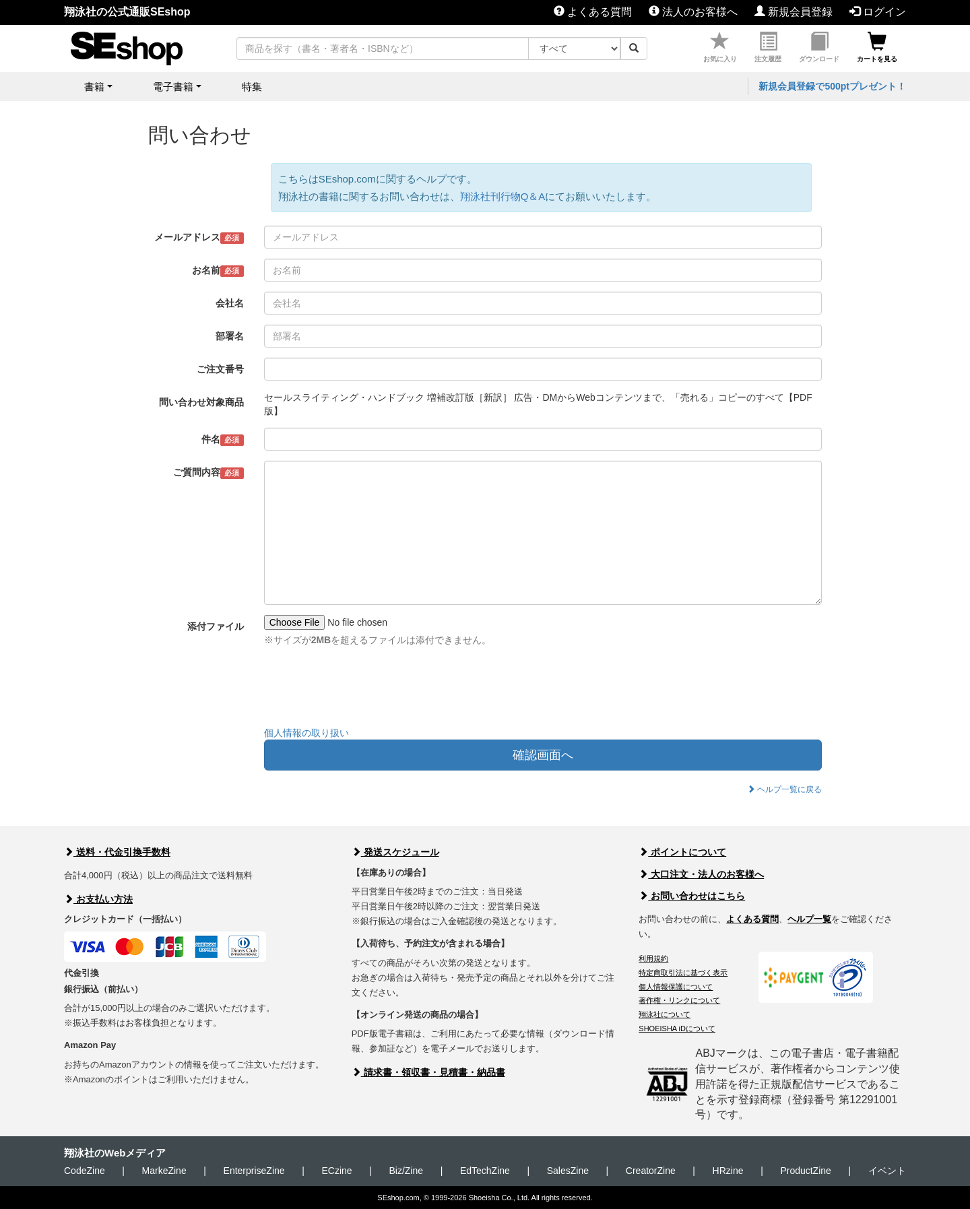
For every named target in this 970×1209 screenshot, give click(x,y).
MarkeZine (164, 1170)
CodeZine (84, 1170)
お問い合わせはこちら (692, 895)
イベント (887, 1170)
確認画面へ (543, 755)
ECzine (336, 1170)
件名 (222, 440)
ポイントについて (682, 852)
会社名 (230, 303)
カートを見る (877, 47)
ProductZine (805, 1170)
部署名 (230, 336)
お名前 (218, 271)
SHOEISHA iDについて (677, 1028)
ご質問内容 (208, 473)
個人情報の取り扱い (306, 732)
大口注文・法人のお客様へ (701, 874)
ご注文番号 (220, 369)
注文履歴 (767, 47)
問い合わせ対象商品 (201, 402)
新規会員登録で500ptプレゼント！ (832, 86)
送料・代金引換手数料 (117, 852)
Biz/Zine (406, 1170)
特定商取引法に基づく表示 (683, 973)
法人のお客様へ (693, 12)
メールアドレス (199, 238)
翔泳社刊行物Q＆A (503, 196)
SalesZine (568, 1170)
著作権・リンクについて (679, 1000)
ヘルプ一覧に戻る (784, 789)
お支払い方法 (98, 899)
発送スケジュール (395, 852)
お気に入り (720, 47)
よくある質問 (593, 12)
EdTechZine (485, 1170)
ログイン (877, 12)
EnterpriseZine (254, 1170)
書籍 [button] (94, 86)
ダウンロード (819, 47)
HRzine (728, 1170)
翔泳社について (664, 1014)
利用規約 (653, 958)
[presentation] (366, 689)
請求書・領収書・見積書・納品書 (428, 1072)
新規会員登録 (793, 12)
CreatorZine (651, 1170)
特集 (252, 86)
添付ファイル (215, 626)
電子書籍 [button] (173, 86)
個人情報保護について (676, 987)
